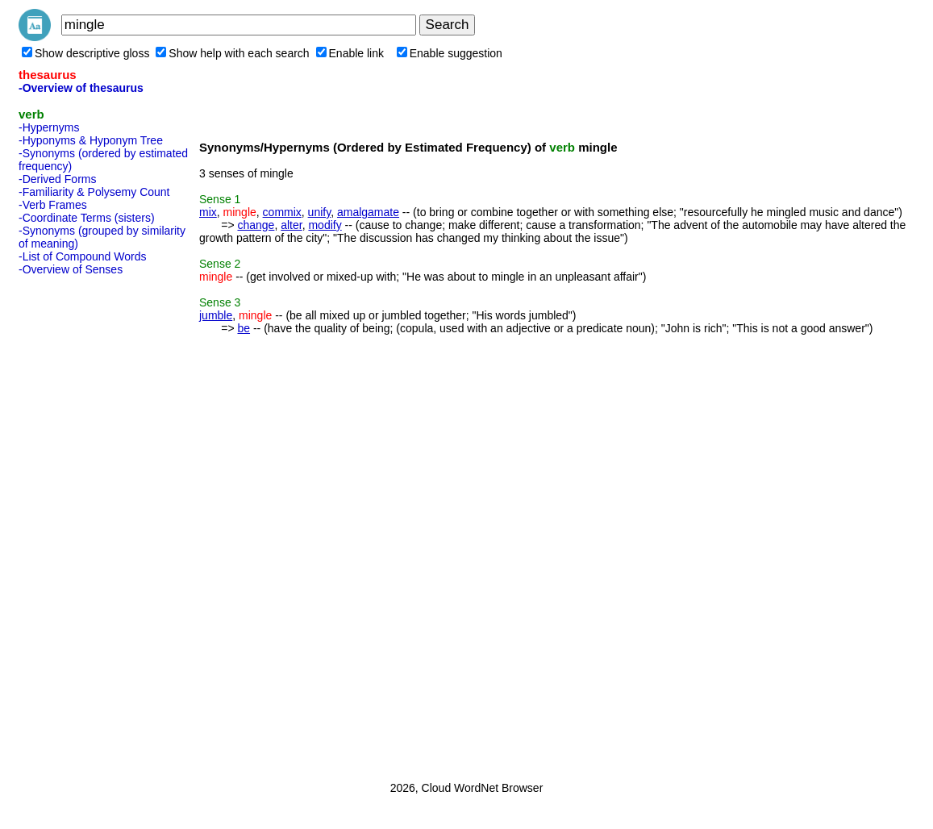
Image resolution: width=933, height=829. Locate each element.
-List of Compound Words (82, 256)
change (255, 225)
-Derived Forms (57, 179)
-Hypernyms (49, 127)
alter (291, 225)
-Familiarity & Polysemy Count (94, 191)
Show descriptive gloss (85, 53)
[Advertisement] (83, 523)
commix (282, 212)
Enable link (350, 53)
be (243, 328)
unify (319, 212)
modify (324, 225)
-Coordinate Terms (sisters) (87, 217)
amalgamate (368, 212)
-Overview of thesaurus (81, 87)
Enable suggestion (449, 53)
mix (208, 212)
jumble (215, 315)
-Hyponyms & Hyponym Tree (91, 140)
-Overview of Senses (71, 269)
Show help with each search (232, 53)
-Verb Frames (53, 204)
